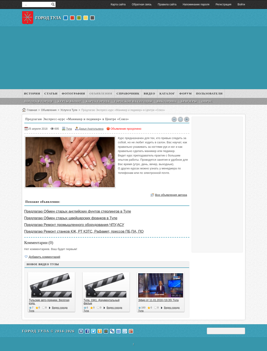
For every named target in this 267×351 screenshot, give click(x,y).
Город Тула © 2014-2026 (48, 331)
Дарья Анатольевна (91, 128)
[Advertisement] (133, 58)
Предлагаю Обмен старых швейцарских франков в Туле (71, 218)
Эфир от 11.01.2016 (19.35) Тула (158, 300)
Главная (32, 110)
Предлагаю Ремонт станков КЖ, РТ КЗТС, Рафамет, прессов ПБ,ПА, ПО (84, 231)
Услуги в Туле (68, 110)
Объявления (48, 110)
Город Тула (48, 18)
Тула (69, 128)
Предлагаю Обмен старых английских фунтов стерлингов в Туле (77, 211)
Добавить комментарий (44, 257)
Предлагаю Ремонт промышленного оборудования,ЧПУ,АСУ (74, 225)
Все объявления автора (171, 195)
